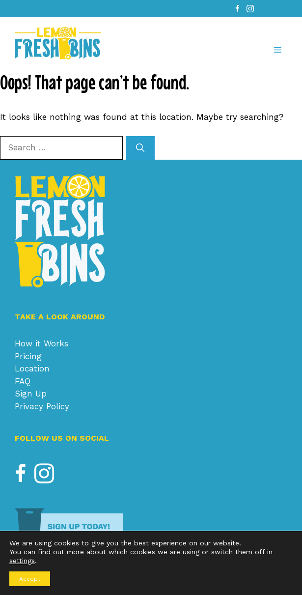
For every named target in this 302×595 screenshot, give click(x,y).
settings (22, 561)
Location (32, 368)
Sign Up (31, 393)
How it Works (41, 343)
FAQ (22, 381)
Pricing (28, 356)
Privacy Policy (42, 406)
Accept (29, 578)
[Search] (140, 148)
